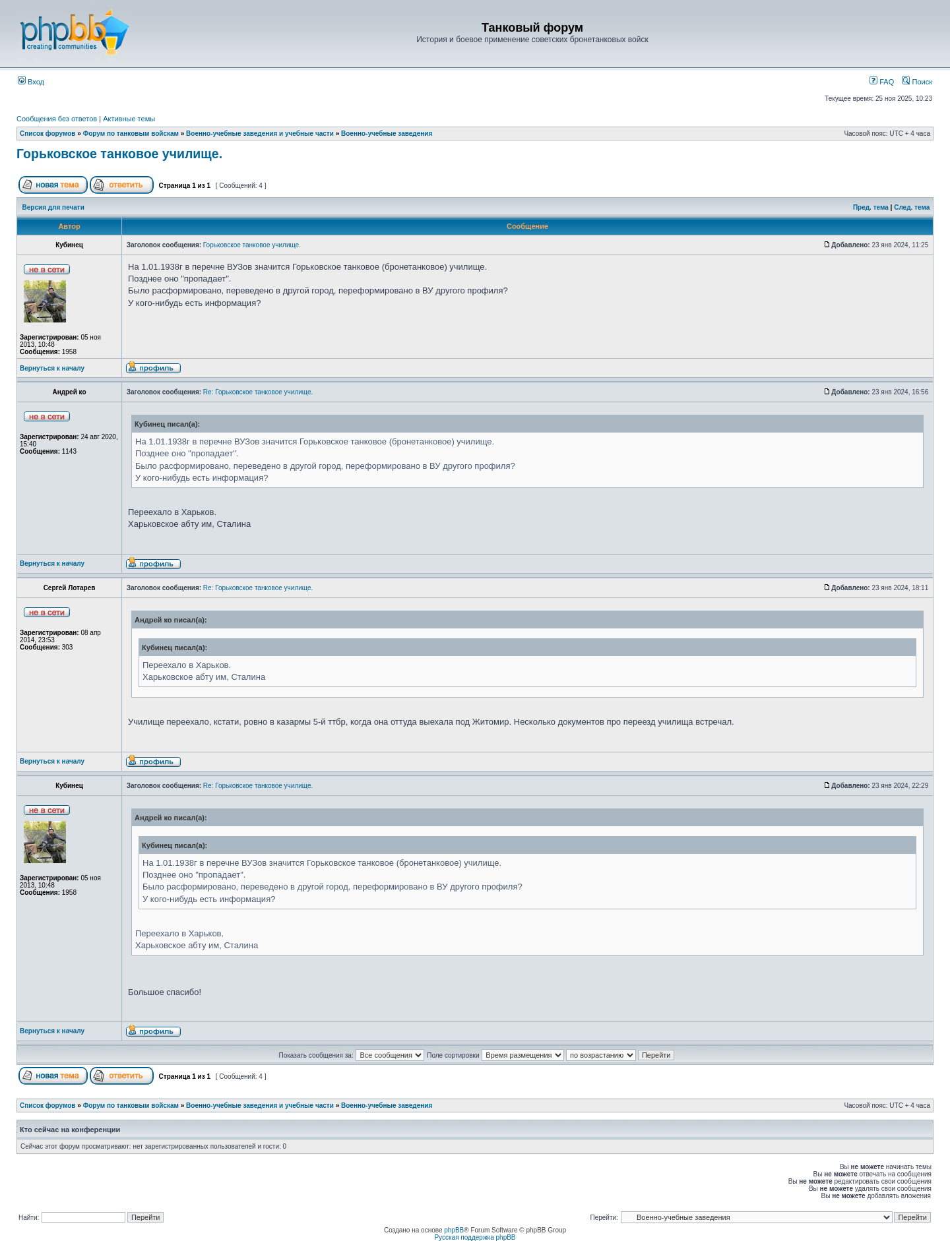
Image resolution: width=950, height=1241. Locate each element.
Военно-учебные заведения (386, 133)
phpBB (454, 1230)
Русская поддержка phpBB (474, 1237)
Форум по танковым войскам (131, 133)
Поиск (917, 82)
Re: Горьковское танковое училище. (258, 392)
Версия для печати (53, 207)
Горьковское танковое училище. (119, 153)
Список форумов (48, 133)
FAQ (882, 82)
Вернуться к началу (52, 368)
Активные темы (129, 119)
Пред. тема (871, 207)
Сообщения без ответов (56, 119)
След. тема (912, 207)
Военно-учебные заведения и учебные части (260, 133)
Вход (31, 82)
